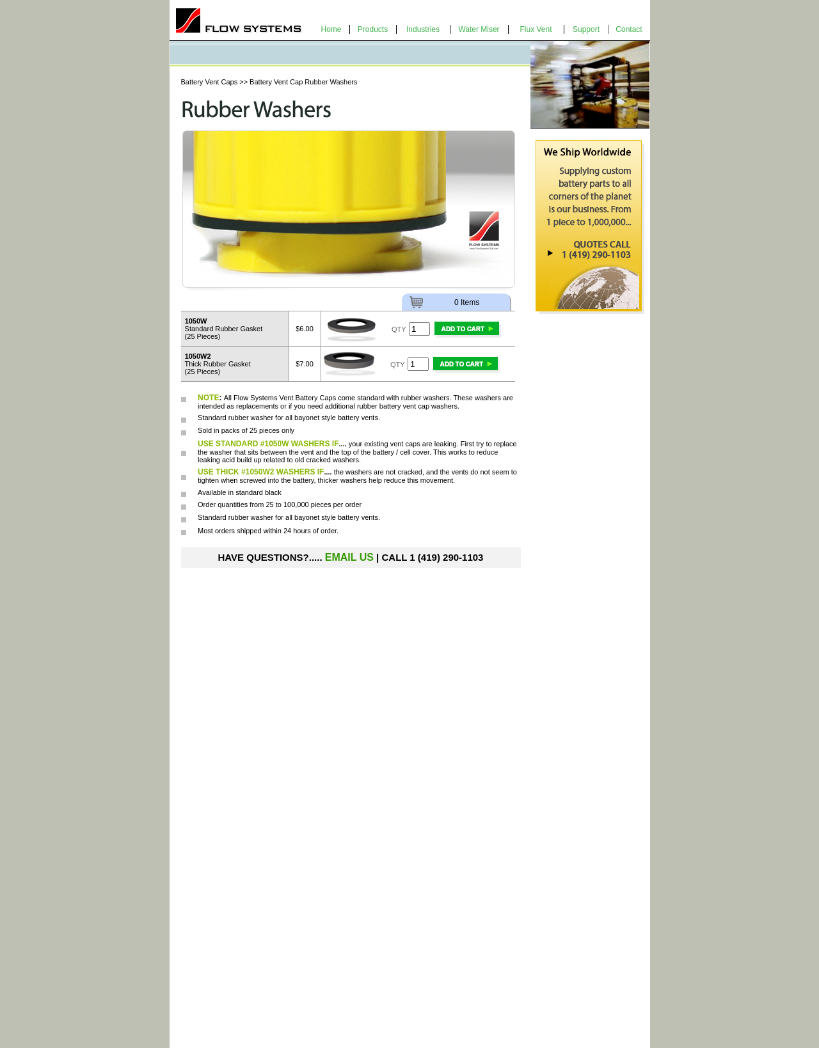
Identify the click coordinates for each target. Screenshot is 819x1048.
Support (586, 29)
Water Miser (478, 29)
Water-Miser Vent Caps (223, 939)
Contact (629, 29)
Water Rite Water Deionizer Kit (355, 949)
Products (373, 29)
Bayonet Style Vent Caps (226, 959)
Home (331, 29)
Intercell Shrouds (212, 970)
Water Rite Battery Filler (344, 939)
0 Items (466, 302)
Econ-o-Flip (203, 949)
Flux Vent (536, 29)
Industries (423, 29)
